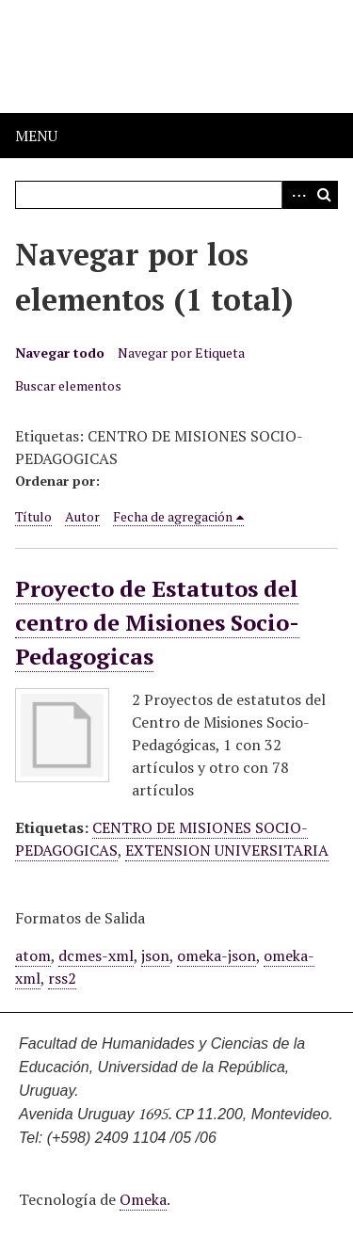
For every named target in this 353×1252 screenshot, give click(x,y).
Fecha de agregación (173, 516)
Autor (82, 516)
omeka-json (216, 955)
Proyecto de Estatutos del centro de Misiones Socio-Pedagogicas (157, 622)
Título (33, 516)
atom (33, 955)
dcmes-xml (96, 955)
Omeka (143, 1199)
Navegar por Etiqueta (181, 352)
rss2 (62, 978)
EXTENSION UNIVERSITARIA (227, 850)
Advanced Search (295, 195)
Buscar (324, 195)
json (155, 955)
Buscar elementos (68, 385)
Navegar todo (59, 352)
